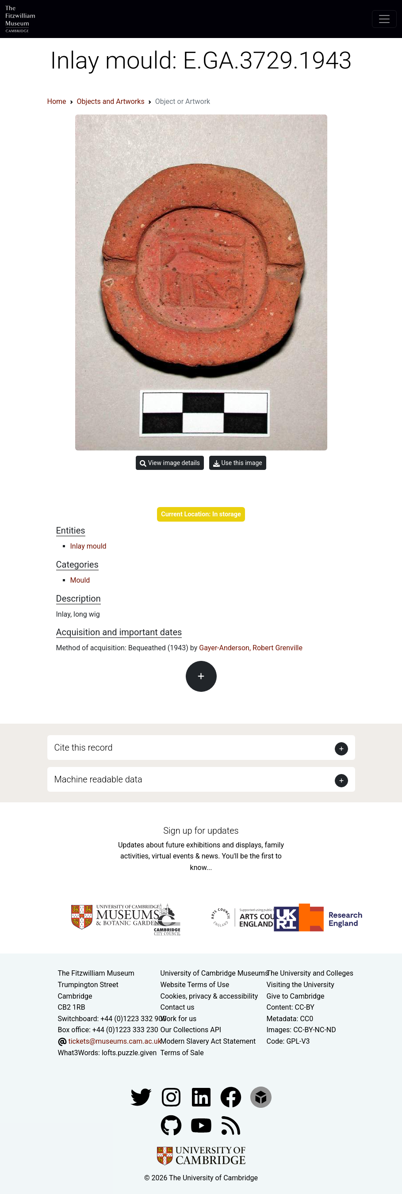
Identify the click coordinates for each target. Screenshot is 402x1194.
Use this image (237, 463)
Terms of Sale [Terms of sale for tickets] (182, 1053)
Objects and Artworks (111, 101)
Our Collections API (191, 1030)
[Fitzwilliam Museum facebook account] (202, 1096)
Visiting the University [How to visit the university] (300, 984)
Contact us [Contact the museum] (178, 1007)
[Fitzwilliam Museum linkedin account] (232, 1096)
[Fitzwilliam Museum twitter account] (142, 1096)
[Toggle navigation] (384, 19)
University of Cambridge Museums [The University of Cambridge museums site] (215, 973)
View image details (170, 463)
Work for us (179, 1019)
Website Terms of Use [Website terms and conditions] (195, 984)
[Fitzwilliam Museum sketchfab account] (261, 1096)
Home (56, 101)
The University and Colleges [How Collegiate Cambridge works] (310, 973)
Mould (80, 580)
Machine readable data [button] (98, 779)
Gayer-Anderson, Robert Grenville (250, 648)
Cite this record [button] (83, 747)
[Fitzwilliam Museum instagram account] (172, 1096)
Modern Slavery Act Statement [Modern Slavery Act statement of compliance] (208, 1041)
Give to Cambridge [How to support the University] (296, 996)
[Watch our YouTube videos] (202, 1125)
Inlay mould (88, 546)
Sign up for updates (200, 830)
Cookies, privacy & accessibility (209, 996)
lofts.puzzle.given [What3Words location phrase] (129, 1053)
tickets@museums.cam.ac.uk (114, 1041)
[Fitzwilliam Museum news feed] (231, 1125)
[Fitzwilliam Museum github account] (172, 1125)
